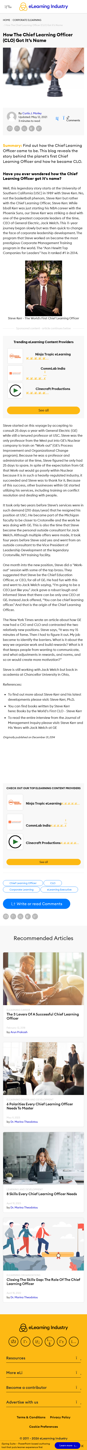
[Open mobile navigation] (7, 6)
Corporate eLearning (27, 20)
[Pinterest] (62, 1341)
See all (44, 410)
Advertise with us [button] (43, 1402)
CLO (52, 883)
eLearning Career (18, 1010)
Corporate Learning (21, 889)
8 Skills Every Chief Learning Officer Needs (42, 1194)
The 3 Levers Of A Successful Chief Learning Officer (43, 1016)
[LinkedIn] (37, 1341)
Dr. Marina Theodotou (24, 1121)
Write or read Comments (36, 903)
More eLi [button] (43, 1373)
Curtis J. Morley (32, 113)
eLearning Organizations (23, 1275)
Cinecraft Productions (53, 389)
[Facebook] (13, 1341)
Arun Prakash (19, 1032)
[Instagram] (74, 1341)
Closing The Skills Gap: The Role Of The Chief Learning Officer (43, 1282)
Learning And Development (25, 1189)
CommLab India (53, 368)
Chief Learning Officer (23, 883)
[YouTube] (49, 1341)
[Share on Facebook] (10, 128)
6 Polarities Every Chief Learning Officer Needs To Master (40, 1106)
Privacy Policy (60, 1417)
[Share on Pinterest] (39, 128)
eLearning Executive (59, 889)
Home (6, 20)
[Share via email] (32, 128)
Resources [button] (43, 1358)
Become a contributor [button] (43, 1387)
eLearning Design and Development (30, 1099)
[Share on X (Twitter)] (17, 128)
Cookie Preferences (43, 1427)
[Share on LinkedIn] (24, 128)
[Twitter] (25, 1341)
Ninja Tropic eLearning (53, 354)
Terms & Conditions (31, 1417)
